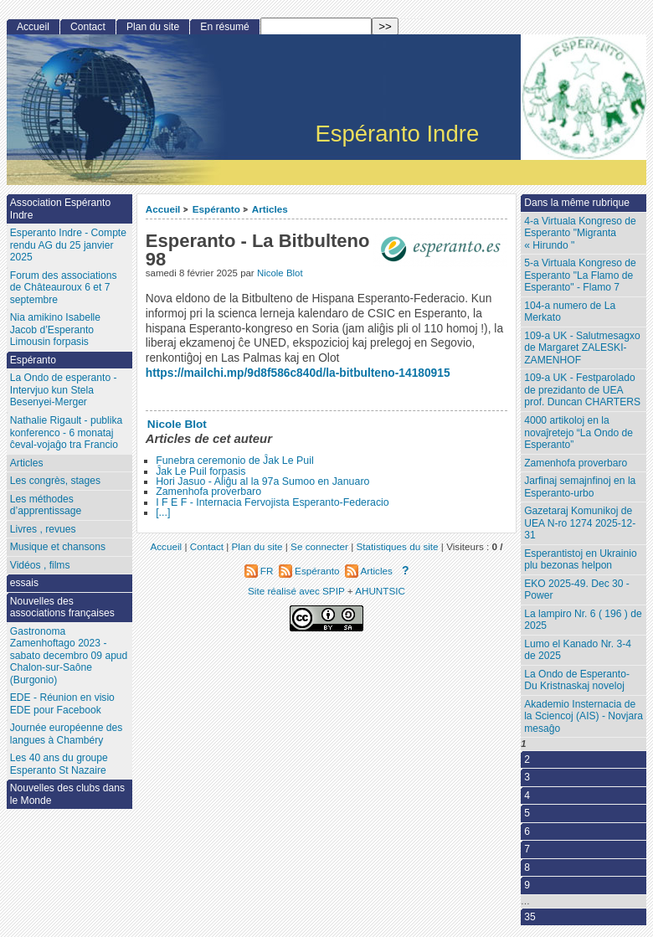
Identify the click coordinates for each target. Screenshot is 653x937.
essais (24, 583)
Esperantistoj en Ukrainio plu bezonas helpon (580, 560)
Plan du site (152, 27)
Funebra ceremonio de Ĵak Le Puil (234, 460)
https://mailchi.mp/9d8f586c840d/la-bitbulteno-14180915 (298, 373)
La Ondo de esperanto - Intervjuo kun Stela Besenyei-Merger (63, 390)
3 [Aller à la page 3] (527, 777)
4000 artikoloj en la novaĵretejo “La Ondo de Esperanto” (578, 432)
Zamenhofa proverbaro (208, 491)
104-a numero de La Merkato (569, 312)
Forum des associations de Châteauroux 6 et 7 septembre (63, 288)
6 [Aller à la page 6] (527, 831)
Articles (270, 208)
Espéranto (216, 208)
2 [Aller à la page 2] (527, 759)
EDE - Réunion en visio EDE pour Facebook (62, 704)
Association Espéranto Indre (60, 209)
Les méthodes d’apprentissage (45, 505)
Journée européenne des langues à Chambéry (66, 734)
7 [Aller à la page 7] (527, 849)
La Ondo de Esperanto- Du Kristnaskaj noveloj (577, 680)
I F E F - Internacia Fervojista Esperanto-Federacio (272, 502)
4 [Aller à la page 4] (527, 795)
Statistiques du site (398, 546)
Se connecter (319, 546)
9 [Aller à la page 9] (527, 885)
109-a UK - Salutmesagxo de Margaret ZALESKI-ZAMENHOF (582, 348)
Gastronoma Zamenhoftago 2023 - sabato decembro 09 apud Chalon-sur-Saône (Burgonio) (69, 656)
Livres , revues (43, 529)
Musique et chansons (57, 547)
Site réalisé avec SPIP (297, 590)
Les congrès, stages (55, 481)
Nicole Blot (280, 273)
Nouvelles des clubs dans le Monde (67, 794)
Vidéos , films (40, 565)
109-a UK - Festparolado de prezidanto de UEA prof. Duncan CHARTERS (582, 390)
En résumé (224, 27)
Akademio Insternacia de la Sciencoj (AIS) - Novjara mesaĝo (583, 716)
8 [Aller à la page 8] (527, 867)
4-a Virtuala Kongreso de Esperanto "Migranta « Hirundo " (580, 233)
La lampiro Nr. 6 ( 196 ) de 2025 (583, 620)
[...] (163, 512)
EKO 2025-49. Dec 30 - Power (577, 590)
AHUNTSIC (380, 590)
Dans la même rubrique (577, 203)
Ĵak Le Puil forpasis (200, 471)
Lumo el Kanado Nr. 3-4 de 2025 (577, 650)
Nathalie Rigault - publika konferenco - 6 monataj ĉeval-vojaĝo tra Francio (66, 432)
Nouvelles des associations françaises (62, 607)
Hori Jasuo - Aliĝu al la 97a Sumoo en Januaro (262, 481)
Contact (87, 27)
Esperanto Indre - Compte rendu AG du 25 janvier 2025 (68, 245)
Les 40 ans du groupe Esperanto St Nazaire (59, 764)
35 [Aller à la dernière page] (529, 917)
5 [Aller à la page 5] (527, 813)
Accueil (163, 208)
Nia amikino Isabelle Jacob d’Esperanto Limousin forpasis (55, 329)
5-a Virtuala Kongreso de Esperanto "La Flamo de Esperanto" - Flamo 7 (580, 275)
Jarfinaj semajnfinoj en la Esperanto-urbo (579, 487)
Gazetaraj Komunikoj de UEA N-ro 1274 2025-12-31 (579, 523)
